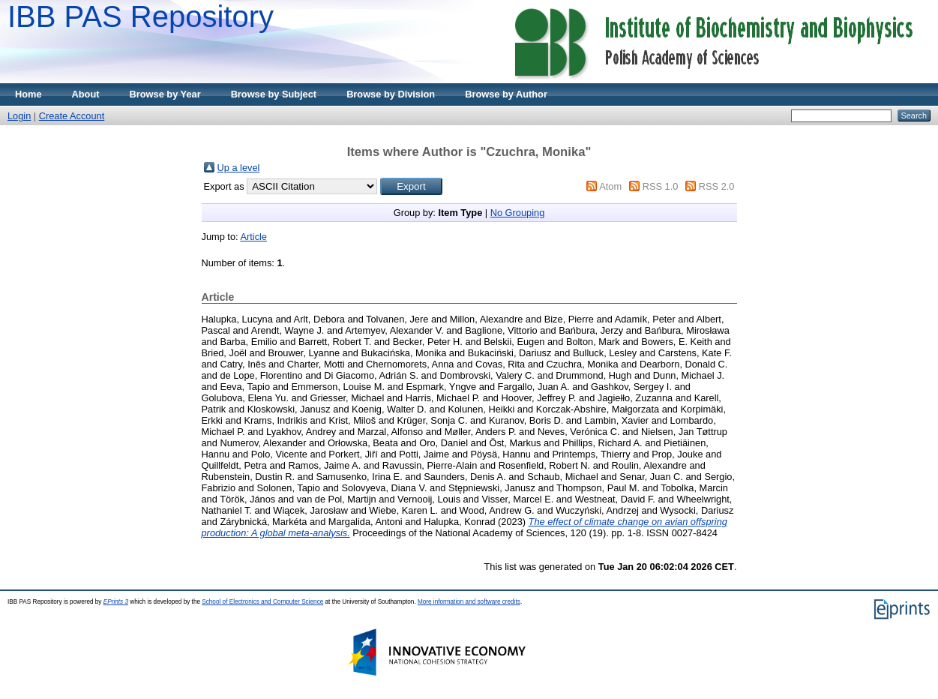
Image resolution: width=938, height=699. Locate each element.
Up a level (238, 167)
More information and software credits (469, 601)
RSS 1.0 (661, 186)
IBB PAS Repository (140, 16)
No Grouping (517, 212)
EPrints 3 (115, 601)
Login (19, 116)
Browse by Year (165, 94)
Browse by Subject (274, 94)
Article (253, 236)
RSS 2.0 (717, 186)
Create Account (72, 116)
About (86, 94)
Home (28, 94)
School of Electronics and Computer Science (262, 601)
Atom (610, 186)
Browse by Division (390, 94)
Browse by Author (506, 94)
